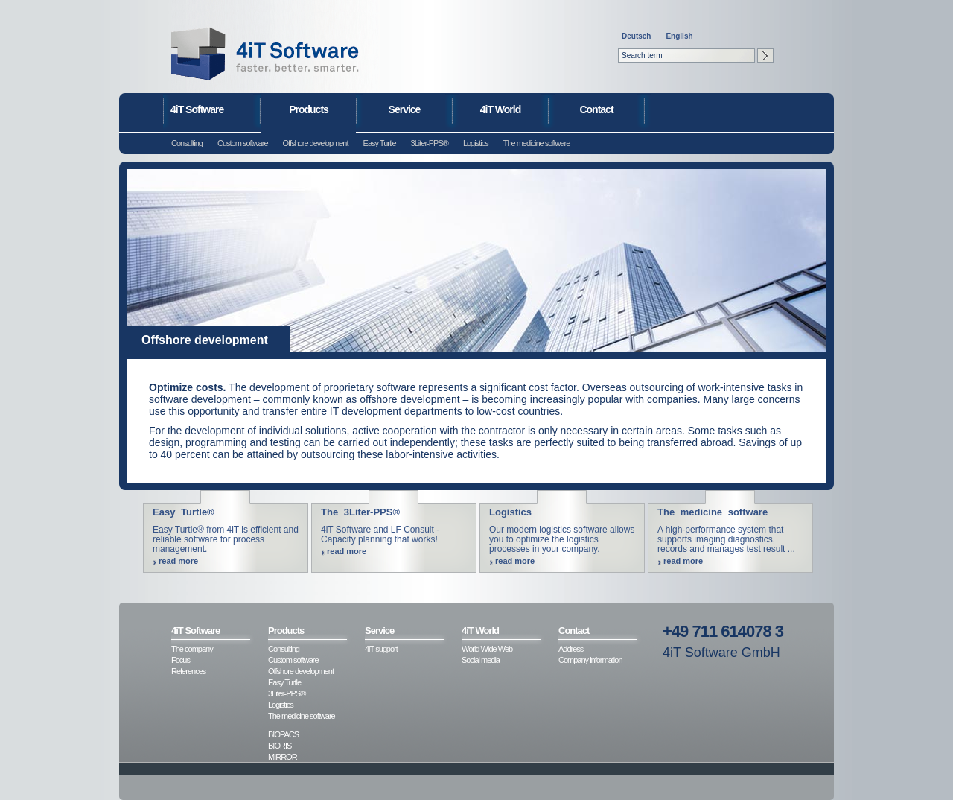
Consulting (187, 143)
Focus (180, 659)
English (679, 36)
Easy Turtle (379, 143)
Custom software (242, 143)
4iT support (381, 648)
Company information (590, 659)
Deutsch (636, 36)
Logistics (475, 143)
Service (405, 109)
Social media (481, 659)
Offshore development (315, 143)
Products (308, 109)
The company (192, 648)
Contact (596, 109)
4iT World (500, 109)
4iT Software (196, 109)
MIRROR (282, 756)
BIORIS (279, 745)
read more (178, 560)
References (188, 671)
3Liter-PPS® (429, 143)
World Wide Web (487, 648)
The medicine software (536, 143)
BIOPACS (283, 734)
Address (570, 648)
